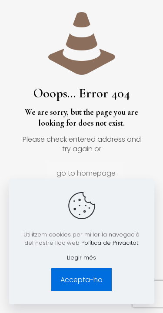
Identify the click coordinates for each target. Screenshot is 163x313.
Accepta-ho (81, 280)
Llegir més (81, 257)
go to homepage (86, 173)
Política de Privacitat (109, 243)
